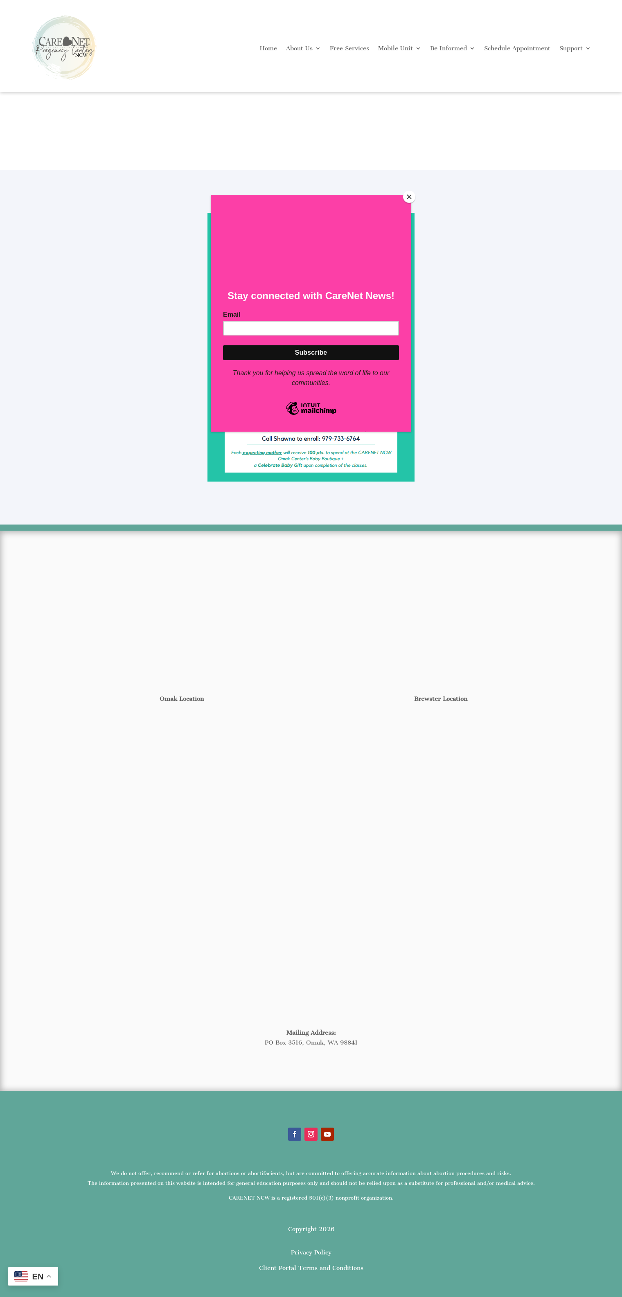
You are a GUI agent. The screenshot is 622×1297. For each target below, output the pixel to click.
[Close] (409, 197)
